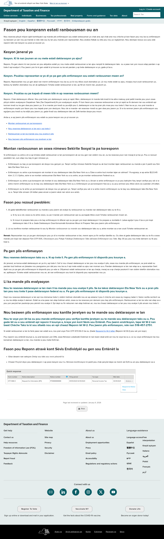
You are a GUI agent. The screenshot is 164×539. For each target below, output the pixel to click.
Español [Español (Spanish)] (130, 443)
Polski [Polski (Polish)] (145, 462)
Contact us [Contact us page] (9, 437)
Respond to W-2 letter (105, 331)
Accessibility (91, 458)
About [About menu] (124, 16)
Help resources (10, 443)
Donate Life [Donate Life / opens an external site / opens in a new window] (135, 509)
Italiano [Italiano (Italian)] (146, 451)
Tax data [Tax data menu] (114, 16)
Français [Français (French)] (146, 467)
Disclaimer (49, 453)
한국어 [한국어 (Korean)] (130, 469)
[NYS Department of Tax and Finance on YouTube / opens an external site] (113, 492)
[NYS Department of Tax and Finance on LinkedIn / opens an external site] (63, 492)
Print (83, 409)
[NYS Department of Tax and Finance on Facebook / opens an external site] (75, 492)
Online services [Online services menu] (11, 16)
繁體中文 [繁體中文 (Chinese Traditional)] (131, 448)
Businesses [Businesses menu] (41, 16)
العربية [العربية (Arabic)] (145, 456)
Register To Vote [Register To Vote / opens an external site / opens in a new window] (29, 509)
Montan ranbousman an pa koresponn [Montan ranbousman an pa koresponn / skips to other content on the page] (25, 123)
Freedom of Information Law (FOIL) (20, 448)
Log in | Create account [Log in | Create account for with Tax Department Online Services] (149, 9)
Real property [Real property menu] (77, 16)
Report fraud (9, 458)
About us (90, 437)
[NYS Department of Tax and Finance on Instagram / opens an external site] (88, 492)
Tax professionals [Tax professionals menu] (58, 16)
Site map (49, 437)
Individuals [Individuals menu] (27, 16)
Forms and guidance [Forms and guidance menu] (96, 16)
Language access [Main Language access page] (135, 437)
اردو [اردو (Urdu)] (144, 472)
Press (88, 448)
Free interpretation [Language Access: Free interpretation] (149, 439)
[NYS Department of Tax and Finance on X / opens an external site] (100, 492)
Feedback (8, 464)
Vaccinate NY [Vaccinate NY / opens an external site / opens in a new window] (82, 509)
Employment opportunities (97, 443)
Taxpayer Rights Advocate (15, 453)
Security (48, 448)
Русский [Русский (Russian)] (130, 453)
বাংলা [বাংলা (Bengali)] (129, 464)
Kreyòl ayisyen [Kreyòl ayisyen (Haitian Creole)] (149, 446)
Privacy (48, 443)
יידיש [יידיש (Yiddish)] (129, 458)
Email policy (91, 453)
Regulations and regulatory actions (101, 464)
